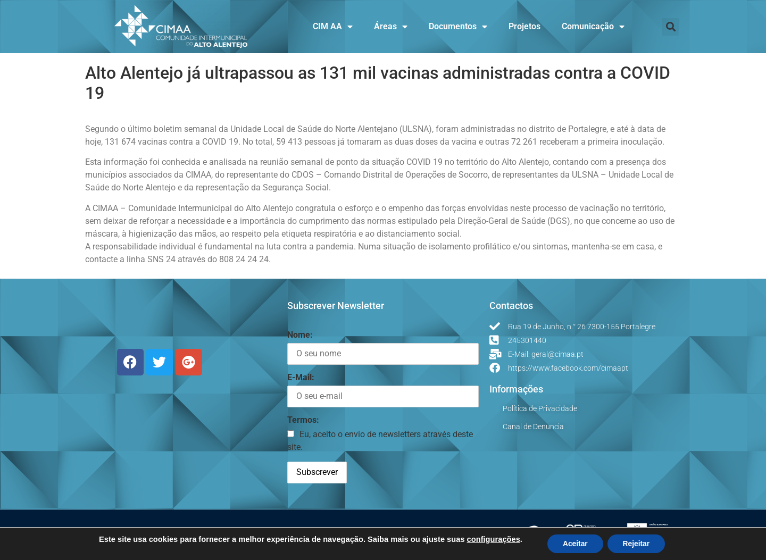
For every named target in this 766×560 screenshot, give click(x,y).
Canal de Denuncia (533, 426)
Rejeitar (637, 543)
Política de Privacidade (540, 408)
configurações (492, 538)
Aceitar (574, 543)
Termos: (303, 420)
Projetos (524, 26)
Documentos (458, 26)
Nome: (300, 335)
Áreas (390, 26)
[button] (670, 27)
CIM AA (333, 26)
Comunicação (593, 26)
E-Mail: (300, 377)
